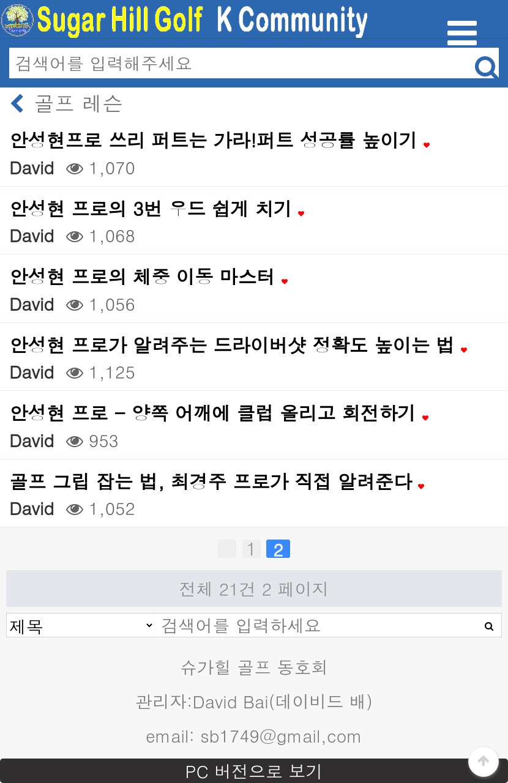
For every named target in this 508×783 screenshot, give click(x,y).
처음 (227, 549)
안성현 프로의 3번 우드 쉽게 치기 (156, 208)
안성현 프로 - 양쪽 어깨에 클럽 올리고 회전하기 (218, 413)
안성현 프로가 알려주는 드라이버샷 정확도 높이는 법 (238, 345)
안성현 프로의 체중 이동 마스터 (148, 276)
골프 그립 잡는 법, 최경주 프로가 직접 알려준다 (216, 481)
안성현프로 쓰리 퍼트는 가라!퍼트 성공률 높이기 (219, 140)
